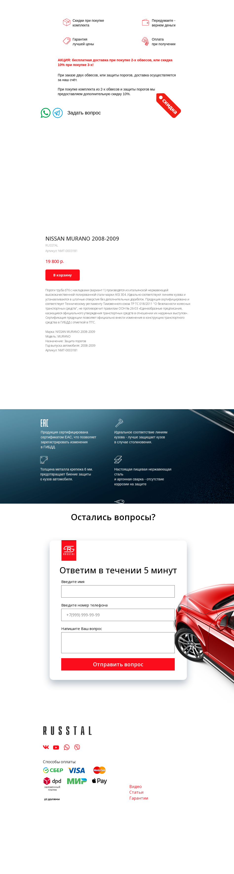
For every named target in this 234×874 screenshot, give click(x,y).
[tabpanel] (117, 457)
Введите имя (72, 581)
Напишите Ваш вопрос (81, 628)
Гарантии (138, 798)
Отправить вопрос (118, 664)
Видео (135, 786)
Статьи (136, 792)
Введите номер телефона (84, 605)
